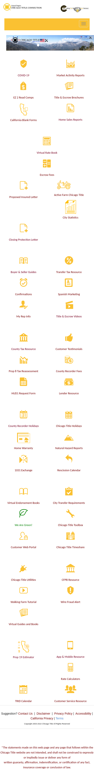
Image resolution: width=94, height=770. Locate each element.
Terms (59, 718)
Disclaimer (43, 713)
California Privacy (41, 718)
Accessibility (83, 713)
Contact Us (25, 713)
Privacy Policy (63, 713)
